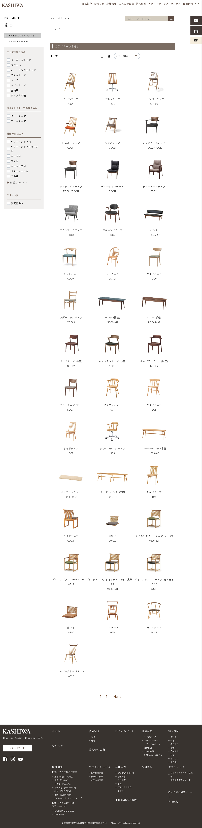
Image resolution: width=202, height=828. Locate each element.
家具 (8, 25)
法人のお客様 (97, 749)
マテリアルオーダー (153, 744)
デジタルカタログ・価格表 (182, 774)
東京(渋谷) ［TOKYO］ (64, 776)
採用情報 (147, 767)
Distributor (59, 814)
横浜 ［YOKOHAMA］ (63, 794)
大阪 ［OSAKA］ (62, 780)
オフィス (175, 758)
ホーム (56, 731)
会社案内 (120, 767)
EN (196, 40)
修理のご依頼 (97, 776)
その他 (174, 762)
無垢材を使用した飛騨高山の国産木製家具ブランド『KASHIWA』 (93, 822)
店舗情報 (57, 767)
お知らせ (57, 745)
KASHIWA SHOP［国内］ (65, 772)
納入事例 (173, 731)
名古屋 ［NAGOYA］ (63, 783)
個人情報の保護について (180, 794)
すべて (174, 736)
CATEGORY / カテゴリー (23, 35)
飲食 (173, 747)
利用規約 (173, 801)
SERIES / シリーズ (19, 41)
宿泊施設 (175, 744)
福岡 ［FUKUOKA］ (63, 791)
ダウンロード (176, 767)
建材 (93, 740)
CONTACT (17, 748)
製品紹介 (94, 731)
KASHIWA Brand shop (64, 810)
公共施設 (175, 751)
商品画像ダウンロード (181, 780)
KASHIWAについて (126, 772)
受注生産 (147, 731)
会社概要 (122, 780)
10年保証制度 (97, 772)
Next (117, 696)
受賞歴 (121, 790)
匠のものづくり (124, 731)
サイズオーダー (151, 736)
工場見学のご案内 (126, 800)
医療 (173, 754)
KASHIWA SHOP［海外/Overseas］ (63, 804)
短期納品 (148, 747)
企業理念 (122, 776)
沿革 (120, 783)
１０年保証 (149, 751)
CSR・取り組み (124, 787)
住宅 (173, 740)
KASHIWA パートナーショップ (68, 798)
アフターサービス (100, 767)
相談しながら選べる (153, 754)
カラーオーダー (151, 740)
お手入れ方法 (97, 780)
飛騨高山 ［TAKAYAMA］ (65, 787)
